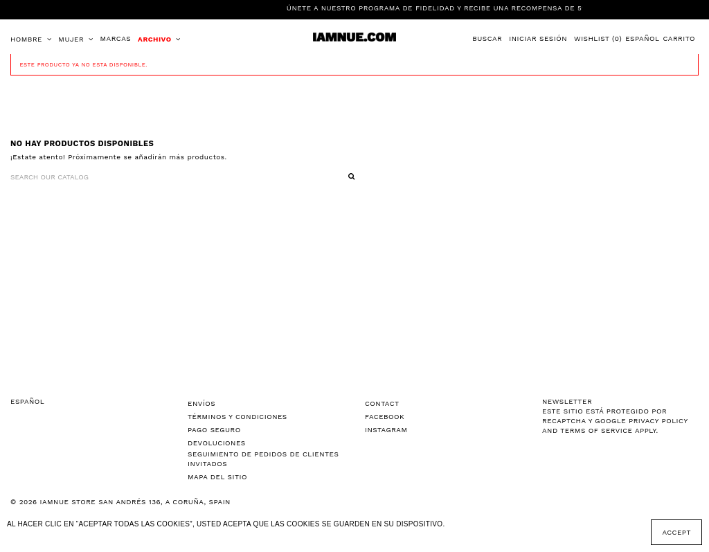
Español (642, 38)
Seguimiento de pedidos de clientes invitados (263, 459)
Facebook (384, 416)
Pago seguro (214, 430)
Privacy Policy (658, 421)
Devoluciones (217, 443)
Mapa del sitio (217, 477)
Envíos (201, 403)
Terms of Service (596, 430)
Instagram (386, 430)
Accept (676, 532)
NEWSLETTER (567, 401)
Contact (382, 403)
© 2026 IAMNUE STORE (120, 502)
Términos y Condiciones (237, 416)
